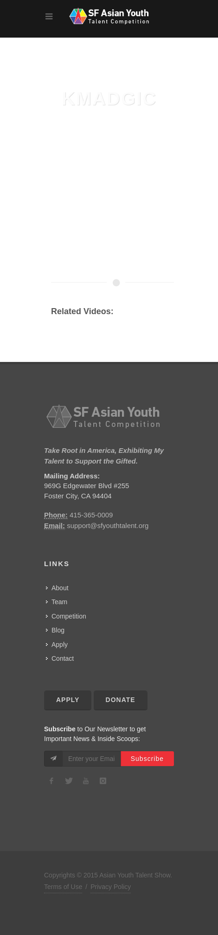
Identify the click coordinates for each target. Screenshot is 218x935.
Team (59, 602)
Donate (120, 699)
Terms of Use (63, 886)
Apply (59, 644)
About (60, 588)
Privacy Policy (110, 886)
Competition (68, 616)
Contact (62, 658)
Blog (57, 630)
